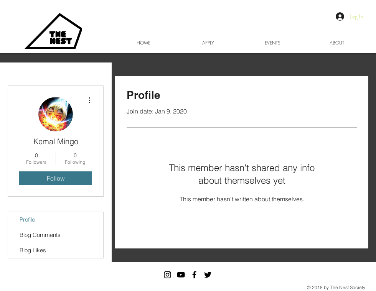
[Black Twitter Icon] (208, 274)
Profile (27, 219)
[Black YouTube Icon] (181, 274)
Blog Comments (40, 234)
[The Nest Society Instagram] (167, 274)
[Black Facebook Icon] (194, 274)
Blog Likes (33, 250)
